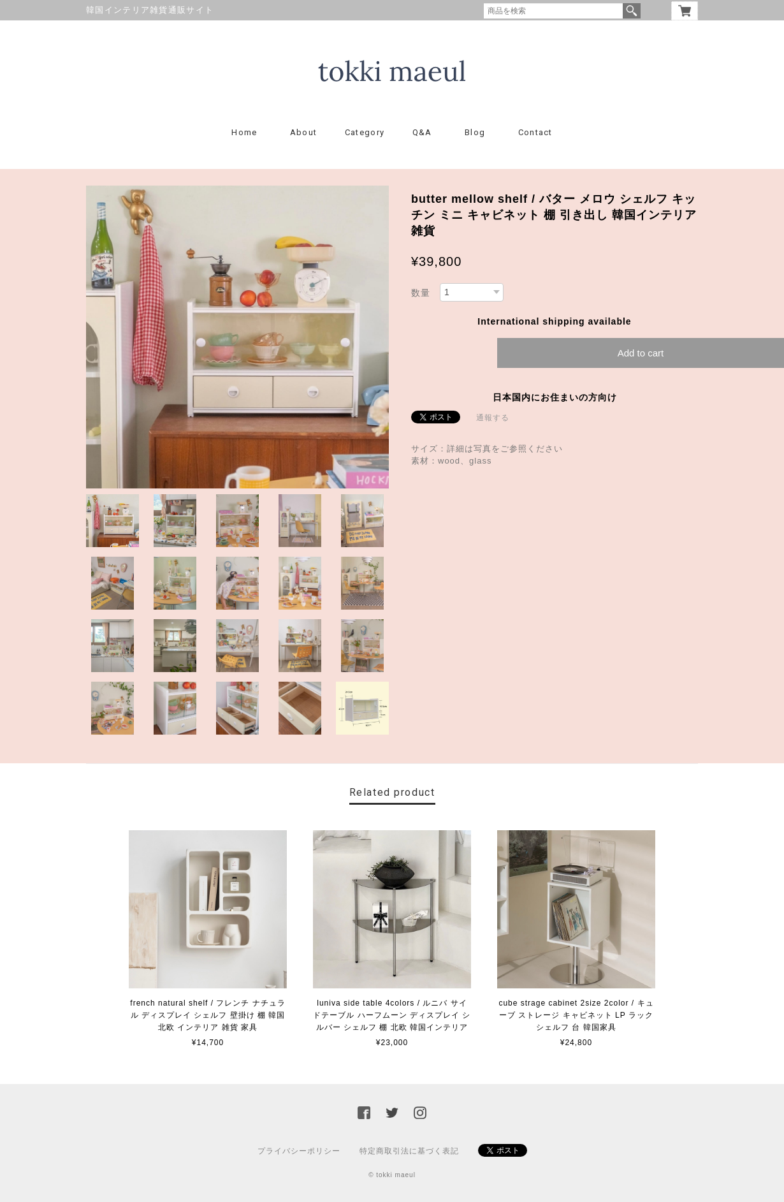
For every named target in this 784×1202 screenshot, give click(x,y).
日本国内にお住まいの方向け (555, 397)
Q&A (422, 132)
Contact (535, 132)
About (303, 132)
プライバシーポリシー (299, 1151)
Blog (475, 132)
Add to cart (641, 353)
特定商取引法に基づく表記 (409, 1151)
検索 (632, 10)
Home (244, 132)
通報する (492, 417)
